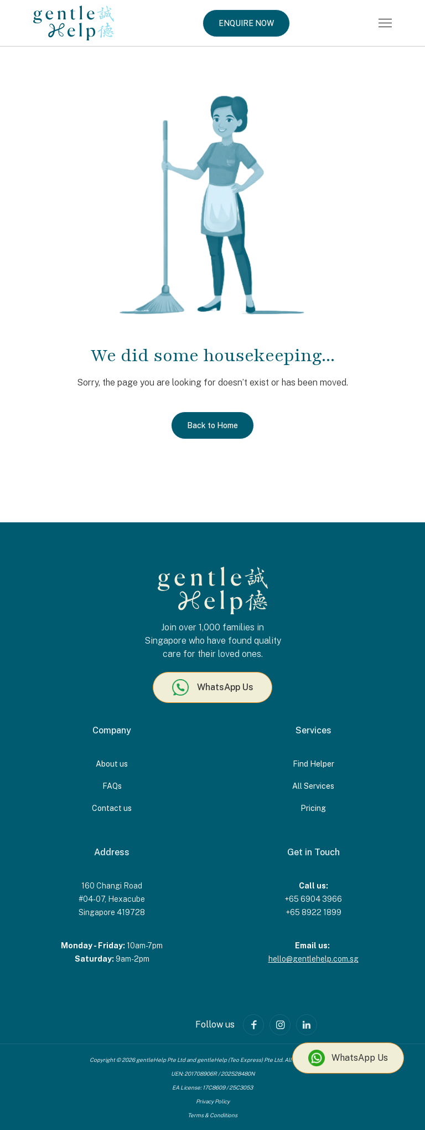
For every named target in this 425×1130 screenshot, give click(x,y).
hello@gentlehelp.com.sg (313, 958)
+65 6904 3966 (313, 899)
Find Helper (313, 763)
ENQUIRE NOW (246, 23)
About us (112, 763)
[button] (385, 23)
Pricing (313, 808)
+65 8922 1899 (313, 912)
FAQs (112, 786)
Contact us (112, 808)
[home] (73, 23)
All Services (313, 786)
